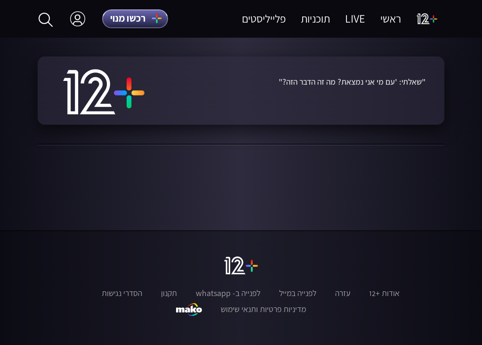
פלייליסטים (264, 18)
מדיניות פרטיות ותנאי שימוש (263, 309)
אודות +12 (384, 293)
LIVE (355, 18)
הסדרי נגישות (122, 293)
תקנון (169, 293)
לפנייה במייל (297, 293)
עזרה (342, 293)
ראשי (390, 18)
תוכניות (315, 18)
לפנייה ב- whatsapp (228, 293)
